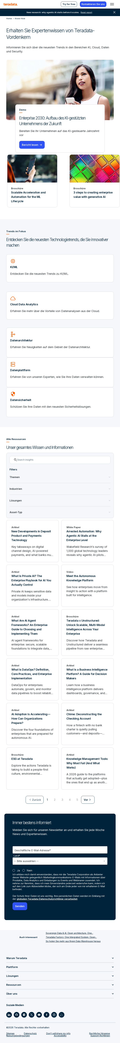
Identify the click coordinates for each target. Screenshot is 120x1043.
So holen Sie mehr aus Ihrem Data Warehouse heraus (73, 941)
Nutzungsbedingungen (18, 1035)
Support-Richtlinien (100, 1035)
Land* (17, 855)
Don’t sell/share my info (58, 1033)
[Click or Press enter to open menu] (112, 4)
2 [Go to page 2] (55, 799)
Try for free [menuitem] (68, 4)
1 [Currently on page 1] (47, 799)
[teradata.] (11, 4)
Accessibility (60, 1035)
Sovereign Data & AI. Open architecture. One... (69, 933)
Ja (18, 870)
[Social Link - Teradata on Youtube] (39, 1015)
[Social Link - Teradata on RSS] (61, 1015)
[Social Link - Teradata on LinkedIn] (9, 1015)
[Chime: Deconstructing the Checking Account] (87, 724)
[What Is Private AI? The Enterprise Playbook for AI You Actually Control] (32, 586)
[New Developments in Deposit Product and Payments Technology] (32, 541)
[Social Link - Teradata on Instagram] (54, 1015)
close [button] (114, 12)
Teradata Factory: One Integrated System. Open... (71, 937)
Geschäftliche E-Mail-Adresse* (33, 850)
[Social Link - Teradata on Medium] (24, 1015)
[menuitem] (35, 800)
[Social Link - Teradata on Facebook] (46, 1015)
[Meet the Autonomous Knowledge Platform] (87, 586)
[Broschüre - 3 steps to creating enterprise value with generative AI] (95, 181)
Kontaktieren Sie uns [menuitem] (93, 4)
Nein (29, 870)
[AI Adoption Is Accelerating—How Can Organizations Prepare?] (32, 724)
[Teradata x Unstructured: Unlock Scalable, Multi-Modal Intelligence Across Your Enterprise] (87, 632)
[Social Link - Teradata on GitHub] (16, 1015)
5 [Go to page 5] (77, 799)
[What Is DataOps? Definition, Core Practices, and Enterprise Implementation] (32, 679)
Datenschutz (30, 1033)
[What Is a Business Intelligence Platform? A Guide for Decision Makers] (87, 679)
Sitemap (10, 1033)
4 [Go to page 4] (70, 799)
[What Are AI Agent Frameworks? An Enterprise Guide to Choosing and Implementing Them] (32, 632)
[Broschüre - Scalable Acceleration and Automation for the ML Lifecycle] (32, 181)
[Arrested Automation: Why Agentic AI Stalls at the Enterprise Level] (87, 541)
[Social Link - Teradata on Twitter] (31, 1015)
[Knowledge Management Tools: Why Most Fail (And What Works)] (87, 768)
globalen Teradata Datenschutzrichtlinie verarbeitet (47, 898)
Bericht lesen (30, 144)
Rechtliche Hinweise (99, 1033)
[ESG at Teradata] (32, 768)
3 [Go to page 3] (62, 799)
